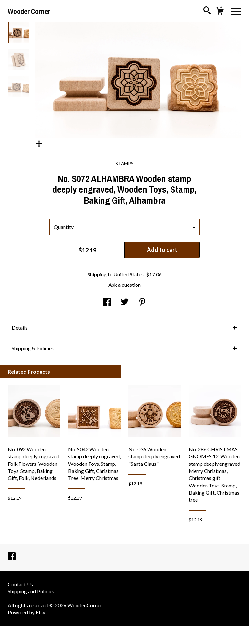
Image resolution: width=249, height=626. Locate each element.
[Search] (207, 11)
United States (128, 274)
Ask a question (124, 285)
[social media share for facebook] (107, 302)
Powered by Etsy (26, 612)
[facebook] (12, 556)
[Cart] (219, 12)
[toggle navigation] (236, 11)
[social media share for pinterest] (142, 302)
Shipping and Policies (31, 591)
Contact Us (20, 584)
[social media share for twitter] (124, 302)
